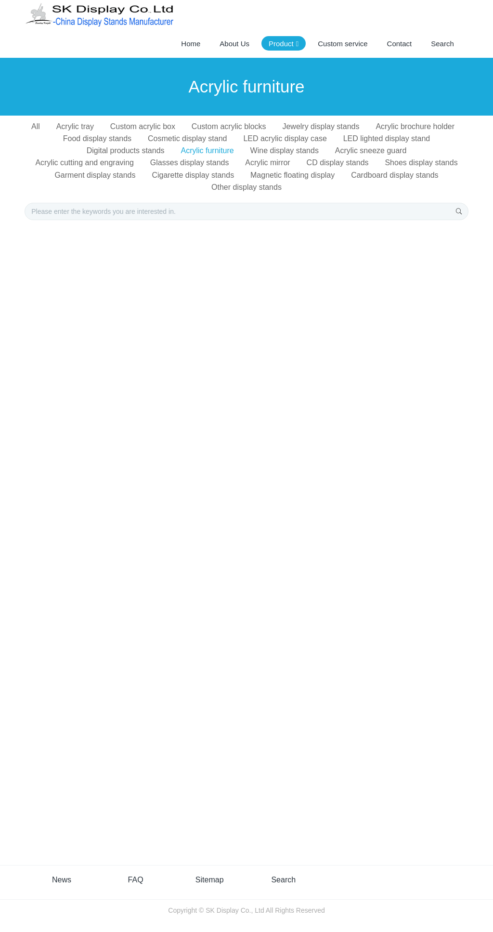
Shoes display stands (421, 162)
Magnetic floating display (292, 175)
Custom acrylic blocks (229, 126)
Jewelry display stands (320, 126)
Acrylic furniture (207, 150)
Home (190, 43)
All (35, 126)
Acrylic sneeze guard (371, 150)
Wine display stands (284, 150)
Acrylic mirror (267, 162)
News (61, 880)
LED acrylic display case (284, 138)
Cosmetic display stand (187, 138)
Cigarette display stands (193, 175)
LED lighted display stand (386, 138)
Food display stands (97, 138)
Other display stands (246, 187)
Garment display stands (94, 175)
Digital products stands (126, 150)
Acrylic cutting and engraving (84, 162)
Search (283, 880)
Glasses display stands (189, 162)
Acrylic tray (75, 126)
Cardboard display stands (394, 175)
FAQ (135, 880)
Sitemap (209, 880)
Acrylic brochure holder (415, 126)
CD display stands (338, 162)
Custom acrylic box (142, 126)
